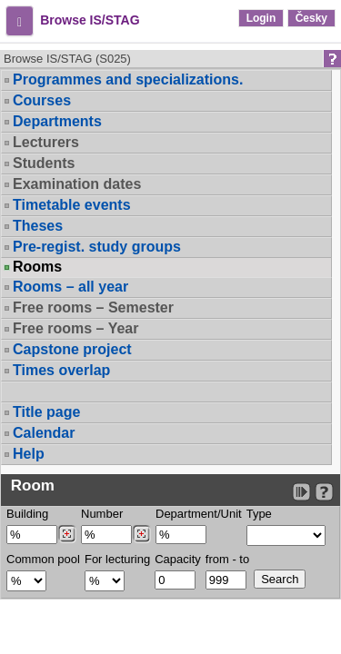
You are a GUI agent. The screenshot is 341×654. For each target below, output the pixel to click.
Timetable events (72, 205)
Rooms (37, 267)
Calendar (44, 433)
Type (259, 513)
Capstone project (72, 349)
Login (261, 18)
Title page (46, 412)
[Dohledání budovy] (66, 534)
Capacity (178, 559)
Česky (311, 18)
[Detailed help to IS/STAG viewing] (324, 491)
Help (29, 453)
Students (44, 163)
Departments (57, 121)
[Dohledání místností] (141, 534)
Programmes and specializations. (128, 79)
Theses (38, 225)
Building (27, 513)
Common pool (43, 559)
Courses (42, 100)
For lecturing (117, 559)
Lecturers (46, 142)
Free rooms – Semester (93, 307)
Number (102, 513)
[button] (19, 20)
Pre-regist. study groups (97, 246)
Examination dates (77, 184)
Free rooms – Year (75, 328)
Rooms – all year (70, 286)
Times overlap (61, 370)
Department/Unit (198, 513)
